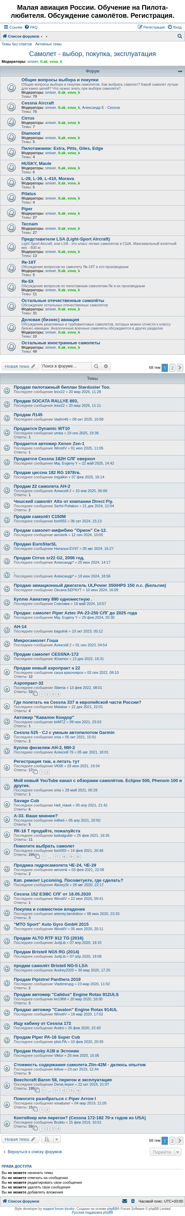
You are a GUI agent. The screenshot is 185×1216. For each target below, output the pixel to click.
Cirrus (28, 118)
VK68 (58, 766)
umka (58, 433)
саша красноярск (68, 672)
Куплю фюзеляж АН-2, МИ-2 (44, 747)
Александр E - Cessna (101, 107)
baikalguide (63, 835)
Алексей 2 (62, 491)
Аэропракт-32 (29, 683)
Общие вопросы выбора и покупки (60, 79)
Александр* (64, 562)
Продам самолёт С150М (40, 516)
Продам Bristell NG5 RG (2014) (46, 951)
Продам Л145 (28, 414)
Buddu (59, 1122)
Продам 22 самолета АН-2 (42, 486)
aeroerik (60, 535)
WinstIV (60, 448)
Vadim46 (61, 419)
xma (57, 737)
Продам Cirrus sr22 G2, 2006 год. (49, 557)
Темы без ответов (17, 44)
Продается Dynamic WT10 (42, 428)
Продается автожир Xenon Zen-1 (49, 443)
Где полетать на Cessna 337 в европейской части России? (77, 702)
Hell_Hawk (63, 805)
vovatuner (62, 1103)
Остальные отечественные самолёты (62, 300)
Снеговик (62, 604)
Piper (27, 208)
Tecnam (29, 223)
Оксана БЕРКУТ (68, 590)
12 (63, 1090)
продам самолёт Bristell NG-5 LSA (51, 965)
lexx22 (59, 392)
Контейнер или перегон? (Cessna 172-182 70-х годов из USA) (80, 1117)
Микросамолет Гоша (36, 640)
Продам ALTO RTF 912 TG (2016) (48, 938)
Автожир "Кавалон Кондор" (44, 717)
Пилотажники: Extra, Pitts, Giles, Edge (62, 148)
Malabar (60, 707)
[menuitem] (31, 27)
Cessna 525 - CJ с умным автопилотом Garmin (64, 732)
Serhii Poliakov (66, 506)
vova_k (56, 61)
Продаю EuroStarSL (35, 544)
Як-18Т (28, 262)
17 (56, 857)
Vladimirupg (63, 984)
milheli (59, 820)
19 (70, 857)
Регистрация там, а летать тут (46, 761)
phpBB (112, 1209)
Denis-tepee (64, 1084)
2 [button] (172, 368)
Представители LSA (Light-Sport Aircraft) (65, 239)
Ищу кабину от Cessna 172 (42, 1023)
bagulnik (61, 631)
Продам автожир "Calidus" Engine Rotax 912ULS (66, 994)
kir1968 (60, 999)
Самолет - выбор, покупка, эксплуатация (92, 53)
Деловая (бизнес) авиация (50, 319)
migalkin (60, 477)
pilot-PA (60, 1042)
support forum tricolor (58, 1209)
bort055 (60, 521)
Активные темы (48, 44)
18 (63, 857)
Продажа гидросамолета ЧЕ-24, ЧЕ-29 (55, 865)
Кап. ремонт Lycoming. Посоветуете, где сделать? (68, 880)
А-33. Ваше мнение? (36, 815)
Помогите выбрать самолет (44, 846)
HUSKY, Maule (36, 163)
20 (77, 857)
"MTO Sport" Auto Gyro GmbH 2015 (51, 924)
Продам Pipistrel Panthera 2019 (47, 979)
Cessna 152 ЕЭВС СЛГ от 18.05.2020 (52, 894)
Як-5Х (27, 281)
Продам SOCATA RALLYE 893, (46, 400)
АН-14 (20, 626)
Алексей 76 (63, 752)
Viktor (58, 1055)
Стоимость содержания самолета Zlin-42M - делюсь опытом (80, 1064)
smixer (32, 61)
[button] (180, 368)
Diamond (30, 133)
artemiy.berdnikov (68, 914)
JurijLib (60, 943)
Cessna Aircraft (37, 102)
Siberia (59, 688)
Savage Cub (26, 800)
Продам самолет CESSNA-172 (46, 654)
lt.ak (44, 61)
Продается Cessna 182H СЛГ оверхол (54, 458)
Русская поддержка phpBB (92, 1212)
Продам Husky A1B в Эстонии (46, 1050)
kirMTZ (59, 722)
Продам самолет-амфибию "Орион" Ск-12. (60, 530)
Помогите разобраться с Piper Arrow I (55, 1098)
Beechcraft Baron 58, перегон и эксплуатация (63, 1079)
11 (56, 1090)
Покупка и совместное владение (49, 909)
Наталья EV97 (66, 549)
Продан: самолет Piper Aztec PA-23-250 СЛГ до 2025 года (75, 612)
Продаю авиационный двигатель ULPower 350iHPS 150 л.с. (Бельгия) (90, 585)
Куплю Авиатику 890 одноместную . (53, 599)
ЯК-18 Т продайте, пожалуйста (47, 830)
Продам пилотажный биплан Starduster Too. (62, 387)
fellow (58, 1069)
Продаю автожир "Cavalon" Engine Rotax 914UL (66, 1009)
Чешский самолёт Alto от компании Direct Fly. (63, 501)
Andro (59, 1028)
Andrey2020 (64, 970)
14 (77, 1090)
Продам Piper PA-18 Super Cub (47, 1037)
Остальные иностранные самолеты (60, 342)
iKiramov (61, 659)
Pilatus (28, 193)
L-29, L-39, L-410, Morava (47, 178)
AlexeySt (61, 885)
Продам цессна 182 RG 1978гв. (47, 472)
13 (70, 1090)
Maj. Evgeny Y (66, 463)
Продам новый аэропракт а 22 (47, 667)
